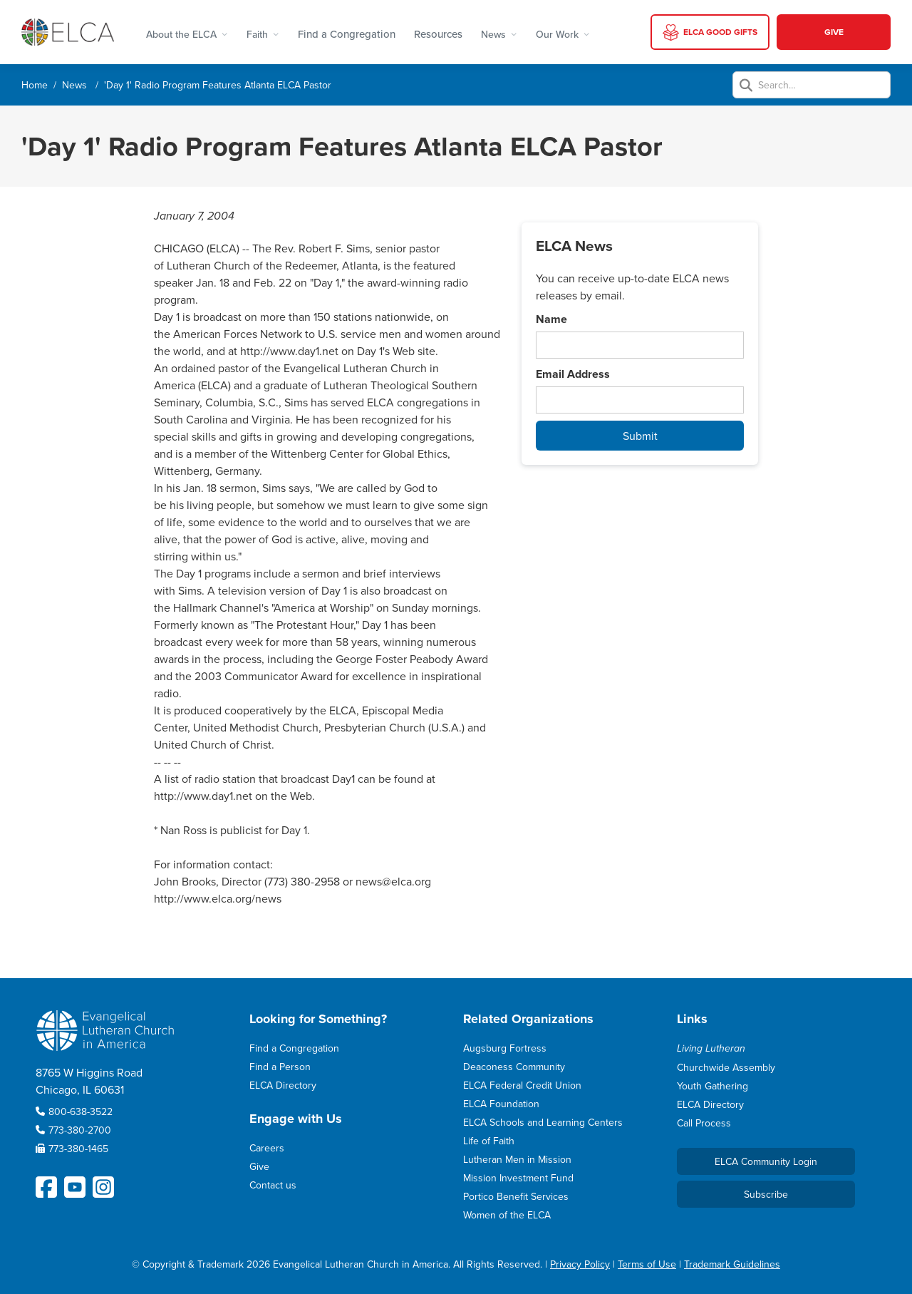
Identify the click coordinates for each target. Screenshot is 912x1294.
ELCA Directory (282, 1085)
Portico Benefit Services (516, 1196)
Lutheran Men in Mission (517, 1159)
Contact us (272, 1185)
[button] (187, 32)
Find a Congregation (346, 33)
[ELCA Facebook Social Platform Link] (46, 1187)
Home (34, 85)
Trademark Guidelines (732, 1264)
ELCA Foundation (501, 1103)
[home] (67, 32)
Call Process (704, 1122)
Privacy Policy (580, 1264)
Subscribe (766, 1194)
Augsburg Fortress (504, 1048)
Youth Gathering (712, 1085)
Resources (438, 33)
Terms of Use (647, 1264)
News (74, 85)
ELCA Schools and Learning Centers (543, 1122)
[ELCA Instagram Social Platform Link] (103, 1187)
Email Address (573, 374)
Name (551, 319)
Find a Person (280, 1066)
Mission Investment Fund (518, 1177)
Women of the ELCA (507, 1214)
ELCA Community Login (766, 1161)
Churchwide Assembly (726, 1067)
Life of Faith (488, 1140)
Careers (266, 1147)
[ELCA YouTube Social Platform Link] (75, 1187)
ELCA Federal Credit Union (522, 1085)
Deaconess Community (514, 1066)
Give (259, 1166)
